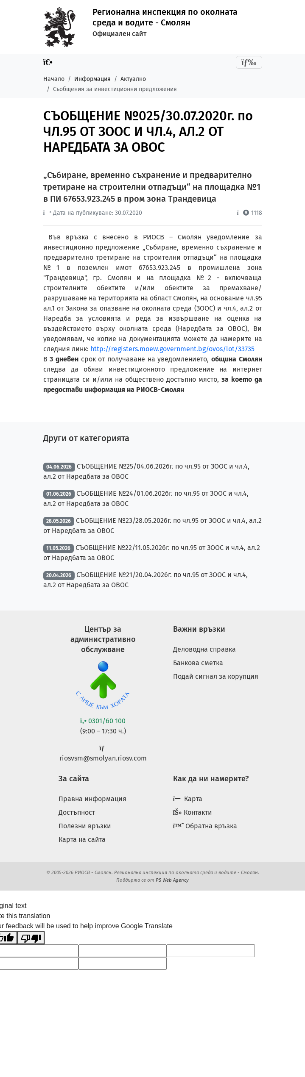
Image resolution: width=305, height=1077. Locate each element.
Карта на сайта (82, 840)
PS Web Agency (172, 880)
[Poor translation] (31, 937)
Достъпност (77, 812)
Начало (53, 79)
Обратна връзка (205, 826)
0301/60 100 (103, 721)
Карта (187, 799)
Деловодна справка (204, 649)
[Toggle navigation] (249, 62)
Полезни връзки (85, 826)
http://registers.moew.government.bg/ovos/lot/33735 (172, 349)
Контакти (192, 812)
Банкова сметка (198, 663)
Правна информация (92, 799)
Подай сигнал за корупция (215, 676)
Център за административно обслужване (103, 639)
